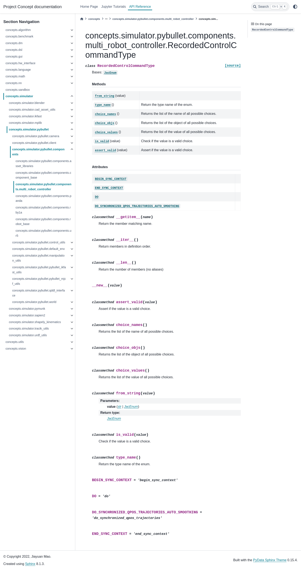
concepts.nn (13, 83)
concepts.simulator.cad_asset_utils (32, 109)
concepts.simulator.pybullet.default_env (38, 248)
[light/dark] (295, 6)
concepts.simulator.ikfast (25, 116)
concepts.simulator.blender (27, 103)
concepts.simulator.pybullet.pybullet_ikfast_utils (39, 270)
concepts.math (15, 76)
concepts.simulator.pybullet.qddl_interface (38, 293)
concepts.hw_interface (20, 63)
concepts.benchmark (19, 36)
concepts (94, 18)
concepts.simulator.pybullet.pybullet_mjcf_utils (39, 281)
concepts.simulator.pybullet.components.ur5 (43, 233)
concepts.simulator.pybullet (28, 129)
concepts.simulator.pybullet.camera (35, 136)
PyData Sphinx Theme (270, 560)
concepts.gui (13, 56)
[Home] (81, 19)
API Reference (140, 6)
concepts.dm (14, 43)
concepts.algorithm (18, 30)
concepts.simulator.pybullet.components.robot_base (43, 221)
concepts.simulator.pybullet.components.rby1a (43, 210)
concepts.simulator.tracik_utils (29, 328)
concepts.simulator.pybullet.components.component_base (43, 175)
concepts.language (18, 69)
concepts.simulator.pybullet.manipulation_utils (38, 258)
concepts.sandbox (17, 89)
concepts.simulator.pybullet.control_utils (38, 242)
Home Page (89, 6)
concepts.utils (14, 342)
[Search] (270, 6)
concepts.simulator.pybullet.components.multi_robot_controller (43, 187)
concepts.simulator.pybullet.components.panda (43, 198)
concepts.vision (15, 348)
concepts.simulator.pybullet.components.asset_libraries (43, 163)
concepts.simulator (19, 96)
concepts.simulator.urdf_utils (28, 335)
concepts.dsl (13, 49)
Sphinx (30, 564)
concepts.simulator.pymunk (27, 308)
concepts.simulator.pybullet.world (34, 302)
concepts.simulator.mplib (25, 122)
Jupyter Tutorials (113, 6)
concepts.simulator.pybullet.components (38, 152)
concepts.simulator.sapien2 (27, 315)
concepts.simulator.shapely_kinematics (35, 322)
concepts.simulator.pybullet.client (34, 142)
